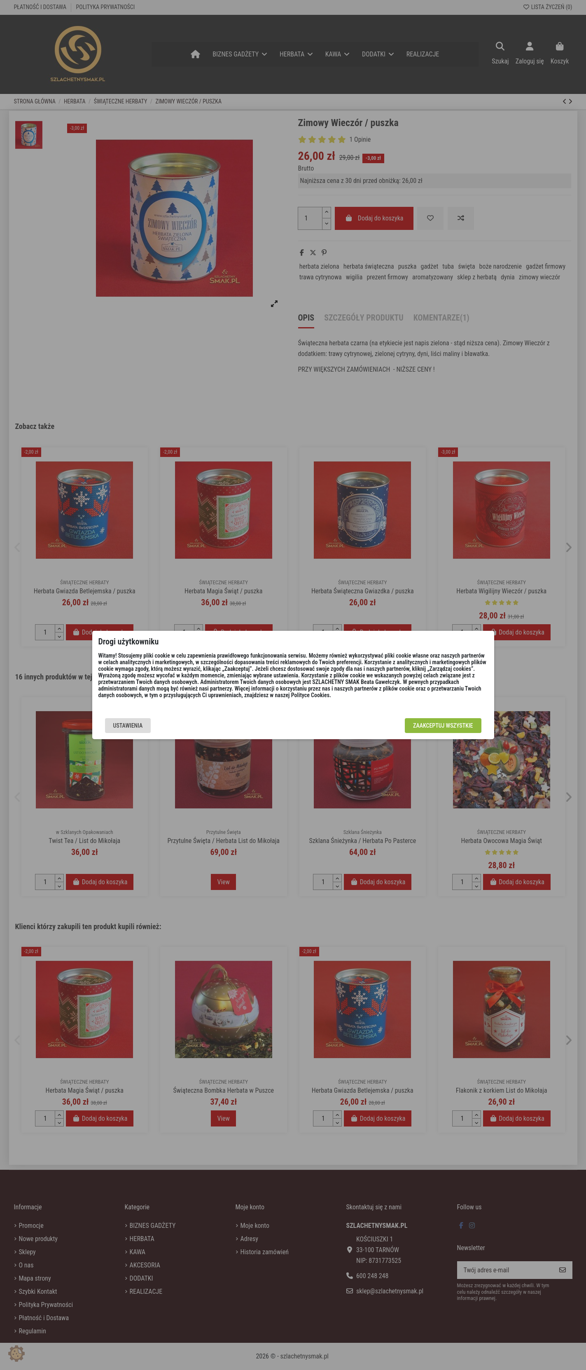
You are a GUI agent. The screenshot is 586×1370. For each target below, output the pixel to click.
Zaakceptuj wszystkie (443, 725)
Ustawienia (128, 725)
